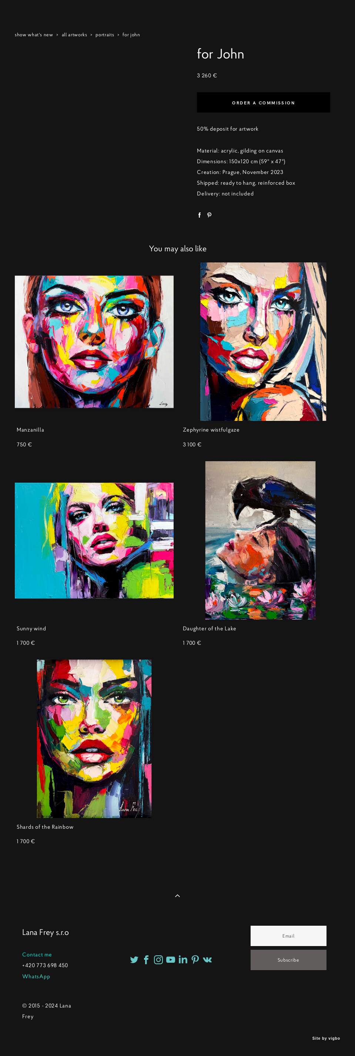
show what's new (34, 34)
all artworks (74, 34)
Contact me (37, 954)
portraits (105, 34)
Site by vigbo (326, 1038)
